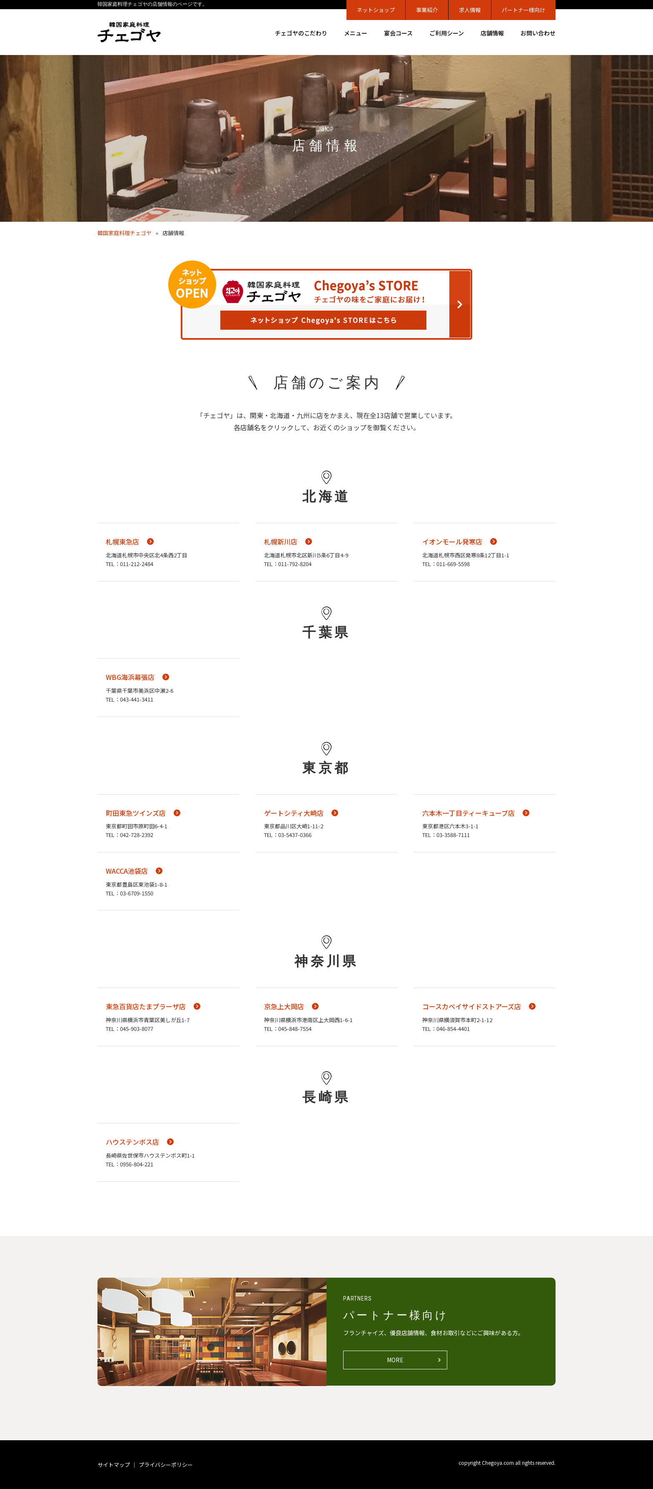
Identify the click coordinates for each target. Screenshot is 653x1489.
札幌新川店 (280, 541)
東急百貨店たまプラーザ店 (146, 1006)
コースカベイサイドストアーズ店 (471, 1006)
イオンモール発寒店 (452, 541)
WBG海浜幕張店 (130, 677)
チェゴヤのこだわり (301, 33)
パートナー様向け (523, 10)
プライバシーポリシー (166, 1465)
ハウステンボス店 (132, 1142)
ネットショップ (376, 10)
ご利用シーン (446, 33)
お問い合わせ (538, 33)
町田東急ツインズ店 (136, 813)
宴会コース (398, 33)
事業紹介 (427, 10)
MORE (395, 1360)
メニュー (355, 33)
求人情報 (470, 10)
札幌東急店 (122, 541)
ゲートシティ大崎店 (294, 813)
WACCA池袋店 (127, 871)
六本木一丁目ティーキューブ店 (468, 813)
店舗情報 (492, 33)
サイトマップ (113, 1465)
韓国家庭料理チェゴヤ (124, 233)
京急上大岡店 (284, 1006)
